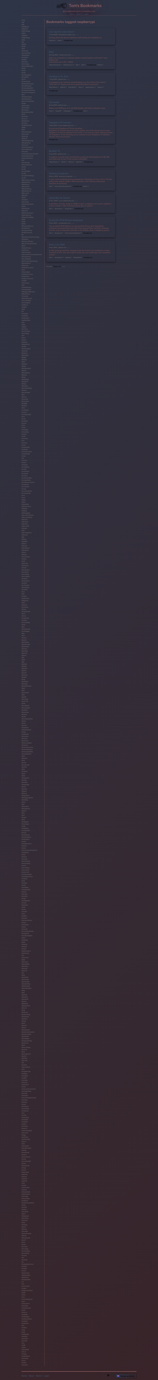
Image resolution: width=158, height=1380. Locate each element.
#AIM (23, 46)
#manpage (25, 824)
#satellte (25, 1122)
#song (24, 1168)
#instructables (27, 743)
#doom (24, 543)
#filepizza (25, 600)
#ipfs (23, 756)
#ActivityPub (26, 53)
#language (25, 784)
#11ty (23, 20)
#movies (24, 894)
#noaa (24, 927)
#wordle (24, 1341)
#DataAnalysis (27, 97)
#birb (23, 362)
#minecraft (25, 872)
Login (86, 14)
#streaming (26, 1198)
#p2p (23, 960)
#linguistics (26, 795)
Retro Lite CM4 (57, 244)
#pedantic (25, 977)
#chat (24, 427)
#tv (23, 1262)
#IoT (23, 160)
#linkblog (25, 800)
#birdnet (24, 364)
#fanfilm (25, 589)
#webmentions (27, 1319)
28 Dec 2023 (53, 176)
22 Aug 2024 (53, 55)
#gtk (23, 695)
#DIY (23, 94)
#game (24, 640)
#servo (24, 1141)
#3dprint (24, 35)
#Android (25, 57)
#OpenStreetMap (28, 217)
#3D (23, 24)
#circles (24, 443)
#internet (25, 745)
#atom (24, 340)
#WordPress (26, 294)
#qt (23, 1063)
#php (23, 990)
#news (24, 922)
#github (63, 87)
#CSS (23, 73)
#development (27, 533)
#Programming (27, 230)
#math (24, 841)
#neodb (24, 911)
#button (24, 405)
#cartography (26, 414)
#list (23, 804)
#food (24, 616)
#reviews (25, 1100)
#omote (24, 946)
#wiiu (23, 1330)
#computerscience (28, 482)
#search (24, 1128)
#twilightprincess (28, 1264)
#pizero (100, 87)
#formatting (26, 622)
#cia (23, 441)
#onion (24, 949)
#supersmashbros (28, 1203)
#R (22, 235)
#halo (23, 703)
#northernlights (27, 935)
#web (23, 1310)
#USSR (24, 281)
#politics (24, 1019)
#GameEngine (26, 132)
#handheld (72, 87)
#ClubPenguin (26, 86)
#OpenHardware (55, 65)
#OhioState (25, 208)
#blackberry (53, 87)
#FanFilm (25, 116)
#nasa (24, 909)
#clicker (24, 460)
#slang (24, 1150)
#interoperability (27, 752)
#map (23, 826)
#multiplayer (26, 900)
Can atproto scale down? (61, 31)
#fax (23, 592)
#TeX (23, 270)
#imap (24, 732)
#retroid (24, 1093)
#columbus (25, 471)
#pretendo (25, 1036)
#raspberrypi (26, 1071)
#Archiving (25, 64)
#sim (23, 1144)
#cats (23, 419)
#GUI (23, 130)
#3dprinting (26, 38)
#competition (26, 480)
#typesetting (26, 1275)
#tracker (25, 1246)
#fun (23, 635)
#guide (24, 697)
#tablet (99, 65)
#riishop (24, 1102)
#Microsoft (25, 193)
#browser (25, 399)
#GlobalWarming (27, 140)
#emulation (58, 257)
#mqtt (24, 898)
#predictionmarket (28, 1032)
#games (24, 649)
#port (23, 1023)
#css (23, 495)
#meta (24, 865)
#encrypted (26, 576)
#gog (23, 679)
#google (24, 684)
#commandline (27, 478)
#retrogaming (26, 1091)
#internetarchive (27, 747)
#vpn (23, 1301)
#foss (23, 625)
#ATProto (25, 51)
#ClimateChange (27, 84)
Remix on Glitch (126, 1376)
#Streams (25, 265)
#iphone (24, 758)
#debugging (26, 513)
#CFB (23, 70)
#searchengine (27, 1130)
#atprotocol (26, 344)
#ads (23, 309)
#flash (24, 609)
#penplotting (26, 984)
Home (24, 1376)
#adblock (25, 305)
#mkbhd (24, 879)
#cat (23, 416)
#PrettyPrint (26, 228)
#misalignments (27, 876)
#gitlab (24, 666)
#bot (23, 395)
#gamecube (26, 644)
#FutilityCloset (27, 125)
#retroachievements (29, 1089)
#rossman (25, 1111)
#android (25, 316)
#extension (25, 585)
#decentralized (27, 517)
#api (23, 322)
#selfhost (25, 1137)
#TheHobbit (26, 272)
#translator (25, 1253)
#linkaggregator (27, 798)
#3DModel (25, 27)
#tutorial (24, 1260)
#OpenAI (25, 211)
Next (63, 266)
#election (25, 563)
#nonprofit (25, 933)
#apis (23, 324)
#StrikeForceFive (27, 268)
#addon (24, 307)
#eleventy (25, 565)
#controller (25, 487)
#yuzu (24, 1360)
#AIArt (24, 44)
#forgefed (25, 618)
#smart (24, 1155)
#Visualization (26, 289)
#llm (23, 813)
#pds (59, 40)
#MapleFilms (26, 182)
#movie (24, 892)
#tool (23, 1242)
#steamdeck (26, 1192)
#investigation (26, 754)
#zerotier (25, 1365)
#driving (24, 546)
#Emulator (25, 110)
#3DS (23, 33)
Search (79, 14)
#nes (23, 914)
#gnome (24, 675)
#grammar (25, 692)
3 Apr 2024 (53, 154)
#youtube (25, 1358)
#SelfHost (25, 250)
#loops (24, 817)
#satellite (25, 1119)
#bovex (24, 397)
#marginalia (26, 830)
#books (24, 390)
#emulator (25, 572)
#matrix (24, 846)
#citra (24, 445)
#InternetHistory (27, 158)
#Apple (24, 59)
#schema (25, 1126)
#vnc (23, 1297)
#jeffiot (24, 767)
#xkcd (24, 1352)
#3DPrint (25, 29)
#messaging (26, 863)
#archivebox (26, 331)
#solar (24, 1163)
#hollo (24, 716)
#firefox (24, 605)
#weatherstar (26, 1308)
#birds (63, 162)
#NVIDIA (25, 200)
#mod (23, 885)
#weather (25, 1306)
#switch (24, 1207)
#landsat (25, 782)
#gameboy (58, 208)
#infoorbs (25, 736)
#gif (23, 657)
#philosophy (26, 986)
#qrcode (24, 1060)
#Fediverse (25, 121)
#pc (23, 973)
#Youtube (25, 296)
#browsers (25, 401)
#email (24, 568)
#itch (23, 760)
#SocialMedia (26, 259)
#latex (24, 787)
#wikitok (24, 1336)
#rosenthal (25, 1109)
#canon (24, 412)
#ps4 (23, 1045)
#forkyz (24, 620)
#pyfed (24, 1056)
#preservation (26, 1034)
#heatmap (25, 712)
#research (25, 1084)
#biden (24, 357)
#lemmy (24, 789)
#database (25, 504)
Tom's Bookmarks (79, 6)
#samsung (25, 1117)
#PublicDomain (27, 232)
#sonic (24, 1170)
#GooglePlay (26, 143)
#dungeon (25, 550)
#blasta (24, 375)
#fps (23, 627)
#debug (24, 511)
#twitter (24, 1268)
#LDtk (24, 167)
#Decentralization (28, 101)
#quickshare (26, 1067)
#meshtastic (26, 861)
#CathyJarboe (26, 75)
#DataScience (26, 99)
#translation (26, 1251)
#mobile (24, 883)
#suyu (24, 1205)
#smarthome (26, 1157)
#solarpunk (25, 1165)
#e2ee (24, 552)
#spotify (24, 1179)
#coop (24, 489)
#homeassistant (27, 719)
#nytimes (25, 940)
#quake (24, 1065)
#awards (25, 351)
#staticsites (26, 1187)
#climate (25, 465)
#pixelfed (25, 999)
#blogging (25, 379)
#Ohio (24, 206)
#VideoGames (26, 287)
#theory (24, 1229)
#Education (26, 105)
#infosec (25, 738)
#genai (24, 655)
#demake (25, 524)
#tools (24, 1244)
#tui (23, 1257)
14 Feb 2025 (53, 34)
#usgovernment (27, 1290)
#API (23, 48)
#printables (25, 1038)
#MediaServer (26, 191)
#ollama (24, 944)
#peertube (25, 979)
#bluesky (25, 386)
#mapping (25, 828)
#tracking (25, 1249)
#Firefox (24, 123)
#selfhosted (26, 1139)
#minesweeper (27, 874)
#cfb (23, 425)
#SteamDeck (26, 263)
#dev (23, 530)
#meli (23, 854)
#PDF (23, 219)
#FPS (23, 114)
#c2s (23, 408)
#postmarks (26, 1030)
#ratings (24, 1073)
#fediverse (25, 598)
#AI (23, 42)
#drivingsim (26, 548)
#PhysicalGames (27, 226)
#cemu (24, 423)
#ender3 (24, 579)
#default (24, 519)
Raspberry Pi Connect (60, 122)
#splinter (25, 1174)
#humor (24, 725)
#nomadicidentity (28, 931)
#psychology (26, 1047)
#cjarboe (25, 449)
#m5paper (67, 111)
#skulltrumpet (26, 1148)
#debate (24, 508)
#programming (27, 1041)
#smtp (24, 1159)
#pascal (24, 971)
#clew (24, 456)
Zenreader (54, 102)
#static (24, 1185)
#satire (24, 1124)
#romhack (25, 1106)
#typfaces (25, 1277)
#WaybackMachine (28, 292)
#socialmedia (26, 1161)
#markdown (26, 835)
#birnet (70, 162)
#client (24, 462)
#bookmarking (27, 388)
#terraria (25, 1220)
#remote (24, 1082)
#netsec (24, 918)
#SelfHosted (26, 252)
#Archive (25, 62)
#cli (23, 458)
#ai (23, 311)
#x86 (23, 1345)
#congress (25, 484)
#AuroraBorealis (27, 66)
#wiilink (24, 1328)
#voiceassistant (27, 1299)
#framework (26, 629)
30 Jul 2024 (53, 105)
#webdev (25, 1314)
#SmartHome (26, 257)
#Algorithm (25, 55)
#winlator (25, 1338)
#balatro (24, 353)
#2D (23, 22)
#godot (24, 677)
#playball (25, 1003)
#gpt (23, 690)
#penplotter (26, 981)
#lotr (23, 819)
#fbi (23, 594)
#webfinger (26, 1317)
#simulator (25, 1146)
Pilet (51, 52)
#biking (24, 359)
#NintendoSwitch (28, 204)
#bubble (24, 403)
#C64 (23, 68)
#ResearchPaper (27, 241)
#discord (25, 535)
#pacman (25, 962)
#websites (25, 1323)
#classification (27, 451)
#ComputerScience (28, 90)
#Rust (24, 246)
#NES (24, 197)
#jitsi (23, 769)
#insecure (25, 741)
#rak (23, 1069)
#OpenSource (68, 65)
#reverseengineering (29, 1098)
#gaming (25, 651)
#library (24, 793)
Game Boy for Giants (59, 198)
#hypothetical (26, 730)
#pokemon (25, 1017)
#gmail (24, 673)
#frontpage (26, 631)
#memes (25, 859)
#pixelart (25, 997)
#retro (85, 186)
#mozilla (24, 896)
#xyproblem (26, 1356)
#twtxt (24, 1271)
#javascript (25, 765)
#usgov (24, 1288)
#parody (24, 968)
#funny (24, 638)
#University (25, 283)
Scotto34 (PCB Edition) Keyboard (66, 220)
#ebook (24, 554)
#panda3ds (25, 964)
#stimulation (26, 1194)
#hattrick (25, 710)
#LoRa (24, 173)
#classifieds (26, 454)
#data (24, 502)
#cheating (25, 432)
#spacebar (25, 1172)
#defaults (25, 522)
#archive (25, 329)
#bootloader (26, 392)
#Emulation (26, 108)
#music (24, 903)
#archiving (25, 333)
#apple (24, 327)
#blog (24, 377)
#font (23, 614)
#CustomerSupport (28, 92)
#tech (24, 1214)
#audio (24, 346)
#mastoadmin (26, 837)
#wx (23, 1343)
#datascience (26, 506)
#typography (26, 1279)
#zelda (24, 1363)
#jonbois (24, 771)
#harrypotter (26, 708)
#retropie (25, 1095)
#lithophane (26, 808)
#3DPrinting (26, 31)
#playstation (26, 1006)
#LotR (24, 178)
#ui (23, 1282)
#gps (23, 688)
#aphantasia (26, 320)
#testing (24, 1225)
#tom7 (24, 1240)
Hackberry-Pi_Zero (58, 76)
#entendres (26, 581)
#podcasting (26, 1014)
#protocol (25, 1043)
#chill (23, 436)
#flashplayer (26, 611)
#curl (23, 497)
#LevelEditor (26, 171)
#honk (24, 721)
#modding (25, 887)
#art (23, 335)
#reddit (24, 1078)
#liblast (24, 791)
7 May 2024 (53, 125)
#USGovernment (27, 278)
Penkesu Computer (58, 173)
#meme (24, 857)
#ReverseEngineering (29, 243)
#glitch (24, 670)
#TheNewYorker (27, 274)
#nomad (24, 929)
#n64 (23, 907)
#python (24, 1058)
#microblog (26, 868)
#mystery (25, 905)
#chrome (25, 438)
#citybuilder (26, 447)
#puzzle (24, 1049)
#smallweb (25, 1152)
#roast (24, 1104)
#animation (25, 318)
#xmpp (24, 1354)
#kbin (23, 776)
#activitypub (26, 303)
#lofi (23, 815)
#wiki (23, 1332)
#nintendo (68, 208)
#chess (24, 434)
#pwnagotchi (26, 1054)
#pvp (23, 1052)
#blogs (24, 384)
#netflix (24, 916)
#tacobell (25, 1211)
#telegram (25, 1216)
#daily (24, 500)
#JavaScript (26, 162)
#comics (24, 476)
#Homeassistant (27, 147)
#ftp (23, 633)
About (72, 14)
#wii (23, 1325)
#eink (51, 111)
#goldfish (25, 681)
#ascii (24, 338)
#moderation (26, 890)
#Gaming (25, 136)
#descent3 (25, 526)
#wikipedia (25, 1334)
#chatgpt (25, 430)
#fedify (24, 596)
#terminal (25, 1218)
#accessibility (26, 300)
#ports (24, 1027)
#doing (24, 539)
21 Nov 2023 (53, 201)
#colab (24, 469)
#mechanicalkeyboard (62, 186)
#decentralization (28, 515)
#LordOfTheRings (28, 176)
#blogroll (25, 381)
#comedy (25, 473)
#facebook (25, 587)
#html (24, 723)
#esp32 (58, 111)
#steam (24, 1190)
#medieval (25, 852)
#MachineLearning (28, 180)
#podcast (25, 1012)
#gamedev (25, 646)
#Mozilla (24, 195)
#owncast (25, 957)
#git (23, 662)
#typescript (25, 1273)
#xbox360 (25, 1349)
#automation (26, 349)
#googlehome (26, 686)
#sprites (24, 1181)
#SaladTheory (26, 248)
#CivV (24, 79)
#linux (80, 87)
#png (23, 1010)
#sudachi (25, 1201)
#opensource (90, 87)
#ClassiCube (26, 81)
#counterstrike (27, 491)
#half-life (25, 701)
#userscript (25, 1286)
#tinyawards (26, 1238)
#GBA (24, 127)
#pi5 (82, 65)
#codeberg (25, 467)
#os (23, 955)
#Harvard (25, 145)
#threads (25, 1231)
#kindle (24, 780)
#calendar (25, 410)
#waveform (26, 1303)
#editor (24, 559)
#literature (25, 806)
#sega (24, 1135)
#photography (26, 988)
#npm (23, 938)
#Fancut (24, 119)
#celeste (25, 421)
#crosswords (26, 493)
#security (25, 1133)
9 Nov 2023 (53, 223)
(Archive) (77, 34)
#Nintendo (25, 202)
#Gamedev (25, 134)
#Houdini (25, 151)
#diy (77, 65)
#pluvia (24, 1008)
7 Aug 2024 (53, 79)
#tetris (24, 1227)
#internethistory (27, 749)
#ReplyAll (25, 239)
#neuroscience (27, 920)
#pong (24, 1021)
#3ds (23, 40)
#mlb (23, 881)
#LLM (23, 169)
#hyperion (25, 727)
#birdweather (26, 368)
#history (24, 714)
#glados (24, 668)
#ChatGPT (25, 77)
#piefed (24, 995)
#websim (25, 1321)
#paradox (25, 966)
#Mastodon (25, 186)
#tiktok (24, 1236)
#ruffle (24, 1115)
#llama (24, 811)
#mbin (24, 848)
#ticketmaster (26, 1233)
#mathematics (27, 844)
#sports (24, 1176)
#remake (25, 1080)
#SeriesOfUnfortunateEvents (32, 254)
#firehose (25, 607)
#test (23, 1222)
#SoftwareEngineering (30, 261)
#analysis (25, 314)
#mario (24, 833)
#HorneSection (27, 149)
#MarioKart (25, 184)
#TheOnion (25, 276)
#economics (26, 557)
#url (23, 1284)
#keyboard (58, 233)
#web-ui (24, 1312)
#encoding (25, 574)
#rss (84, 111)
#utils (23, 1292)
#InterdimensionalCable (30, 154)
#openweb (25, 953)
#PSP (23, 222)
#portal (24, 1025)
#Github (24, 138)
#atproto (52, 40)
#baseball (25, 355)
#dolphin (25, 541)
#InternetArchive (27, 156)
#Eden (24, 103)
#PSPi (24, 224)
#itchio (24, 762)
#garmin (24, 653)
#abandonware (27, 298)
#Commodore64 (27, 88)
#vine (23, 1295)
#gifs (23, 660)
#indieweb (25, 734)
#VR (23, 285)
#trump (24, 1255)
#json (23, 773)
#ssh (23, 1183)
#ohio (23, 942)
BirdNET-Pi (54, 151)
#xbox (24, 1347)
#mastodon (25, 839)
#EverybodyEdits (27, 112)
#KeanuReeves (27, 165)
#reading (25, 1076)
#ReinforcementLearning (30, 237)
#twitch (24, 1266)
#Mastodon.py (26, 189)
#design (24, 528)
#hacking (25, 699)
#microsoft (25, 870)
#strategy (25, 1196)
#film (23, 603)
